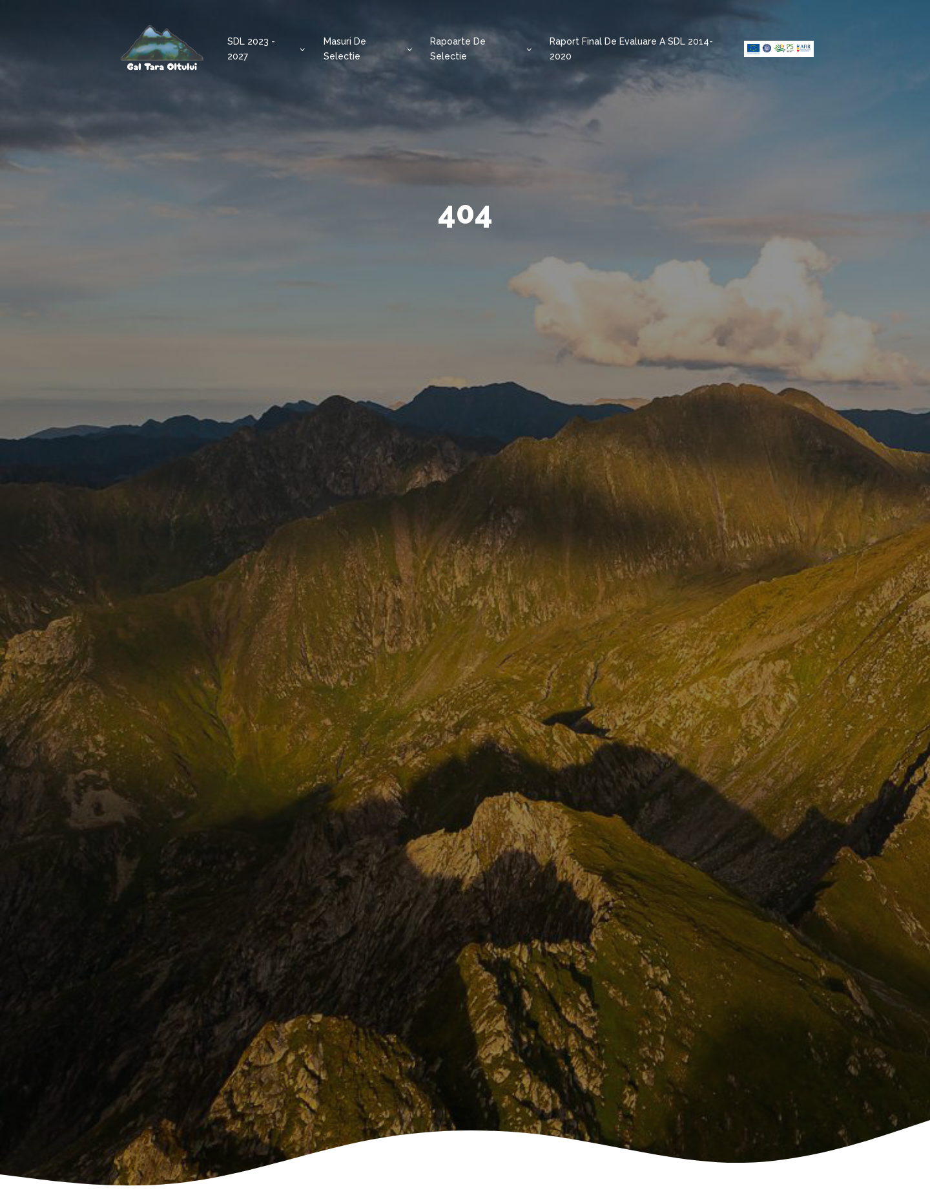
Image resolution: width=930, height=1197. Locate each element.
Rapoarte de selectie (458, 48)
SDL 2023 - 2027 (251, 48)
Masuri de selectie (345, 48)
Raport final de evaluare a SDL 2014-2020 (631, 48)
